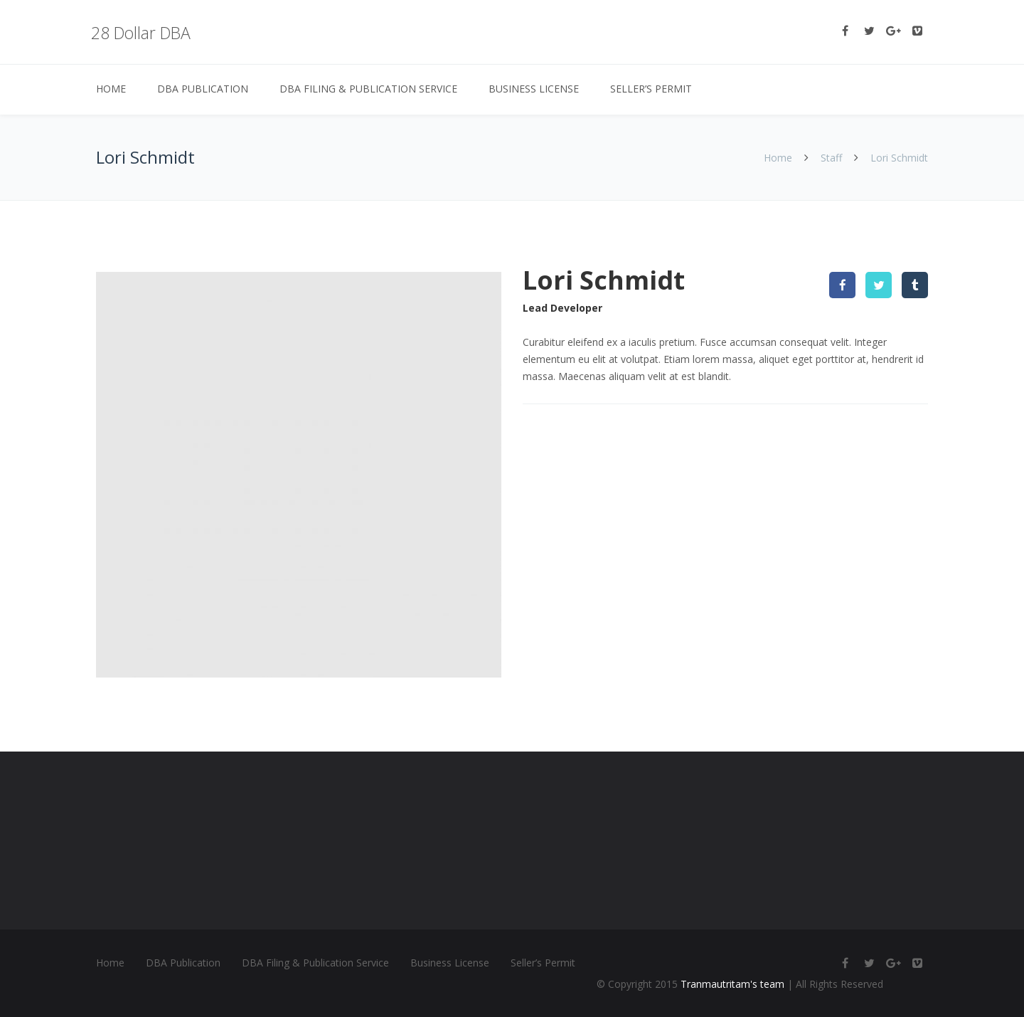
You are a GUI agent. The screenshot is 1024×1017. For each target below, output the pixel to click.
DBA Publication (202, 88)
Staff (831, 157)
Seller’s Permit (651, 88)
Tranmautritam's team (732, 984)
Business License (534, 88)
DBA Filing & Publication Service (368, 88)
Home (111, 88)
